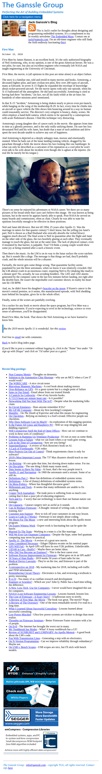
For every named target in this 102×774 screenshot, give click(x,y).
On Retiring (15, 463)
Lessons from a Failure (21, 440)
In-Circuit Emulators (20, 407)
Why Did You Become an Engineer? (28, 552)
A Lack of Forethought (21, 449)
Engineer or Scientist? (20, 582)
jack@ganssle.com (38, 39)
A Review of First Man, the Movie (27, 600)
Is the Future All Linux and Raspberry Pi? (31, 425)
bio (63, 42)
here (10, 768)
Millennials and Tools (20, 487)
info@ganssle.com (36, 765)
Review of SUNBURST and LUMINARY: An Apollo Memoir (42, 632)
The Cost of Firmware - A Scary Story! (29, 597)
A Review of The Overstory (23, 603)
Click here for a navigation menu (22, 16)
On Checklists (16, 416)
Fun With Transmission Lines (24, 638)
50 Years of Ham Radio (21, 558)
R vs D (12, 579)
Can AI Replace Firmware (23, 508)
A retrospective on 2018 (21, 567)
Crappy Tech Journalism (22, 493)
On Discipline (16, 466)
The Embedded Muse (62, 36)
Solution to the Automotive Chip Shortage (31, 378)
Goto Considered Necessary (23, 544)
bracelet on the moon (54, 288)
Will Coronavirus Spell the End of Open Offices (34, 431)
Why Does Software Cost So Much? (28, 422)
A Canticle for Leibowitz (22, 395)
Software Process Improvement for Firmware (33, 555)
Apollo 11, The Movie (20, 541)
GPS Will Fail (16, 546)
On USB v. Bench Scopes (22, 647)
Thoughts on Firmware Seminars (26, 621)
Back (5, 343)
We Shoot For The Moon (22, 520)
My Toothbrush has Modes (23, 629)
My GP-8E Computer (20, 410)
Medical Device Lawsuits (22, 561)
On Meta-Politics (18, 484)
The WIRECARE (18, 383)
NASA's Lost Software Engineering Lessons (32, 594)
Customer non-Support (21, 514)
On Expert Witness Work (22, 526)
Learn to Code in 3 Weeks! (23, 517)
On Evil (13, 626)
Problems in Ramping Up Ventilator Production (34, 437)
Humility (13, 413)
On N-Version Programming (24, 641)
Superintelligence (18, 446)
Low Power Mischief (20, 615)
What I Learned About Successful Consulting (33, 609)
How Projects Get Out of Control (26, 452)
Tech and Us (15, 499)
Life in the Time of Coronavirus (25, 443)
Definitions (15, 481)
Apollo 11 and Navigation (22, 472)
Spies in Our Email (19, 392)
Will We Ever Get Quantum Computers (29, 535)
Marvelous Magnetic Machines (25, 386)
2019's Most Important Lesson (25, 458)
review (62, 329)
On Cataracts (15, 505)
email (18, 337)
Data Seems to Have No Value (25, 469)
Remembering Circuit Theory (24, 573)
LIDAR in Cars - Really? (22, 549)
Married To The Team (20, 532)
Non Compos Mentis (20, 375)
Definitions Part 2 (18, 478)
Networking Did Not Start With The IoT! (30, 401)
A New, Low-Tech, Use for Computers (29, 588)
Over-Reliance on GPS (21, 389)
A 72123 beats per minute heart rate (27, 398)
